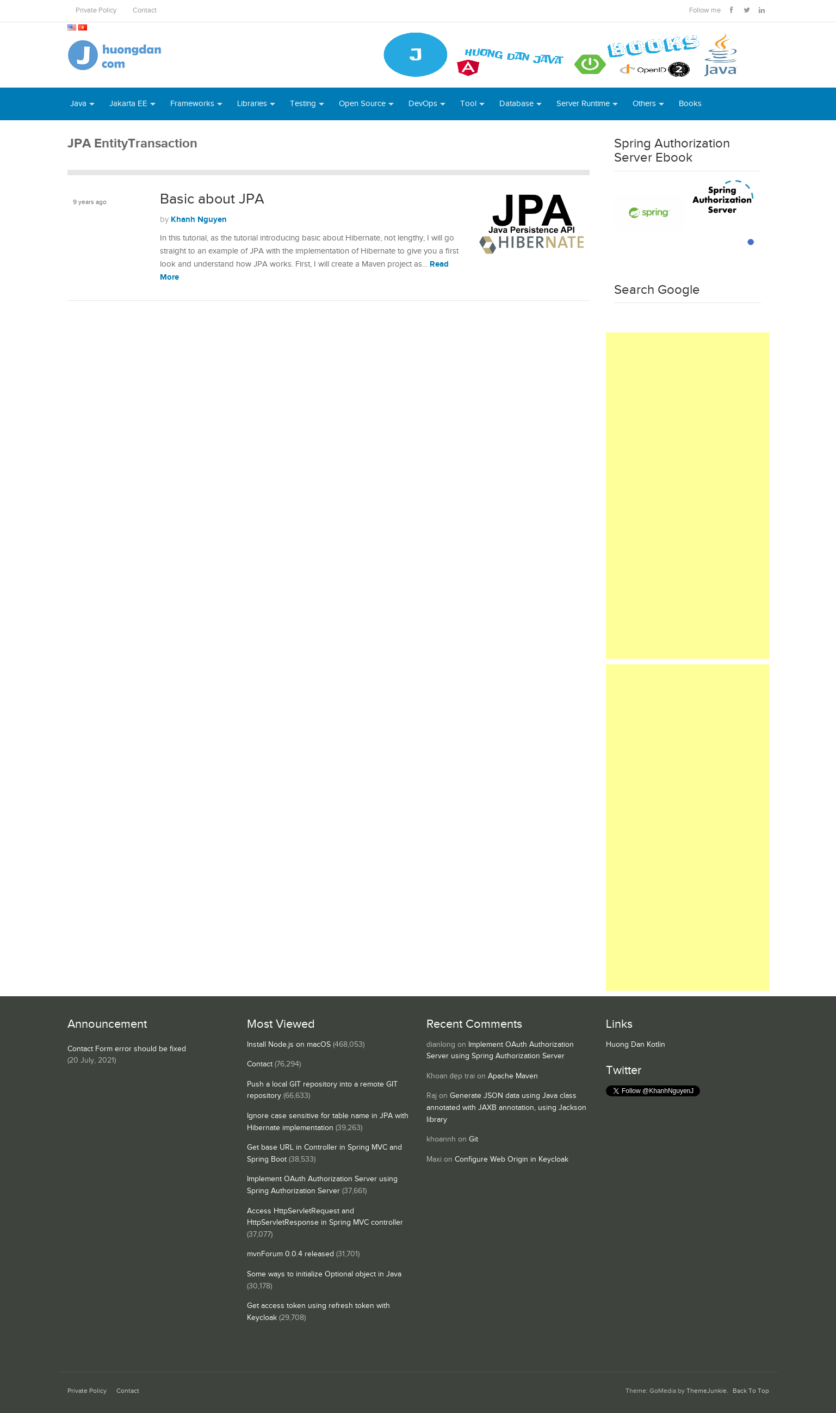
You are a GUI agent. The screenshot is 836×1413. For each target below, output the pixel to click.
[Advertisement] (687, 495)
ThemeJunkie (706, 1391)
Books (690, 103)
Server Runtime (583, 103)
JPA (78, 232)
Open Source (362, 103)
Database (516, 103)
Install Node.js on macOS (289, 1044)
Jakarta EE (128, 103)
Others (644, 103)
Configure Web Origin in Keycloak (511, 1159)
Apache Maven (513, 1076)
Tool (468, 103)
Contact (145, 11)
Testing (303, 103)
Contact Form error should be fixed (126, 1049)
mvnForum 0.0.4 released (290, 1254)
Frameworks (192, 103)
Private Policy (96, 11)
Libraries (252, 103)
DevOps (422, 103)
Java (78, 103)
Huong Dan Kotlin (635, 1044)
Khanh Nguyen (199, 219)
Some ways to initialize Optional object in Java (324, 1274)
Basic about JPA (212, 199)
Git (473, 1139)
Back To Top (751, 1391)
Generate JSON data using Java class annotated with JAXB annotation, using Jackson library (506, 1107)
